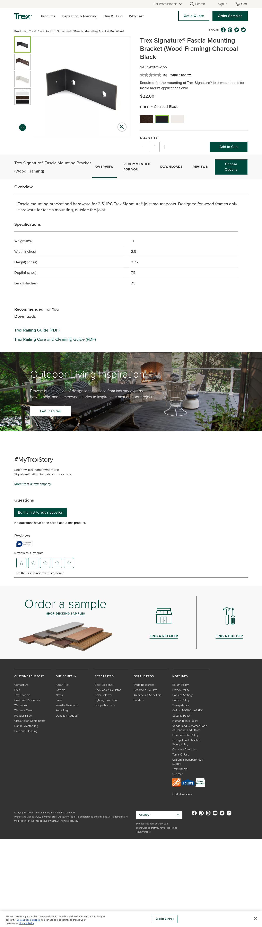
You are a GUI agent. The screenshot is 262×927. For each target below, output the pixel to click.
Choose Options (231, 166)
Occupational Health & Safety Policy (186, 742)
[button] (22, 44)
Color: (147, 107)
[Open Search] (197, 4)
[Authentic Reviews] (24, 544)
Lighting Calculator (106, 700)
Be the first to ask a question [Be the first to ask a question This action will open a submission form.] (40, 512)
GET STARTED (104, 676)
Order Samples (230, 15)
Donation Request (67, 716)
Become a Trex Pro (145, 690)
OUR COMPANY (66, 676)
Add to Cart (228, 146)
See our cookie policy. (28, 920)
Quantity (149, 137)
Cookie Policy (180, 700)
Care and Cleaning (25, 731)
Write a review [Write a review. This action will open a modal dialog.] (180, 74)
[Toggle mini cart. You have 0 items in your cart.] (241, 4)
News (59, 695)
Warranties (20, 705)
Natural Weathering (26, 726)
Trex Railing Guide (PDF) (37, 330)
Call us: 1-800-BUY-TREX (187, 710)
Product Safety (23, 716)
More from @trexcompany (32, 484)
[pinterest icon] (230, 29)
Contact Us (21, 685)
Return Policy (180, 685)
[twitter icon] (236, 29)
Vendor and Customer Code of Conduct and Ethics (189, 728)
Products (48, 16)
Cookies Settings (182, 695)
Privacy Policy (180, 690)
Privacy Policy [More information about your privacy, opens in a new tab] (26, 923)
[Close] (255, 918)
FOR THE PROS (143, 676)
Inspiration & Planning (79, 16)
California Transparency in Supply (188, 762)
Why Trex (136, 16)
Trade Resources (143, 685)
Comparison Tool (105, 705)
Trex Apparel (180, 769)
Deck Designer (104, 685)
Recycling (62, 710)
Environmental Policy (185, 735)
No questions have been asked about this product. (50, 523)
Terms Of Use (180, 754)
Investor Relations (67, 705)
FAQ (17, 690)
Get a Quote (194, 15)
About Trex (62, 685)
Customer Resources (27, 700)
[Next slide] (22, 128)
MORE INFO (180, 676)
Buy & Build (113, 16)
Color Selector (103, 695)
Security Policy (181, 716)
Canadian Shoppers (184, 749)
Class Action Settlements (29, 721)
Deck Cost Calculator (108, 690)
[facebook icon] (223, 29)
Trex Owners (22, 695)
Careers (60, 690)
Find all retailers (182, 794)
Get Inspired (50, 411)
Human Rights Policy (185, 721)
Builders (138, 700)
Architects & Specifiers (147, 695)
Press (59, 700)
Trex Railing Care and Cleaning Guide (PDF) (55, 339)
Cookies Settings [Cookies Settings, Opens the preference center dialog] (165, 919)
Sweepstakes (180, 705)
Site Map (177, 774)
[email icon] (243, 29)
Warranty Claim (23, 710)
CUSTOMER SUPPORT (29, 676)
